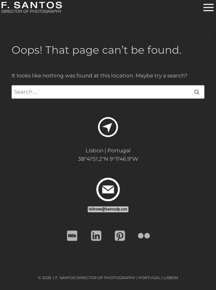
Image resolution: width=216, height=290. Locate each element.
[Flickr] (144, 236)
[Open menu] (208, 7)
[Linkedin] (96, 236)
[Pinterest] (120, 236)
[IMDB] (72, 236)
